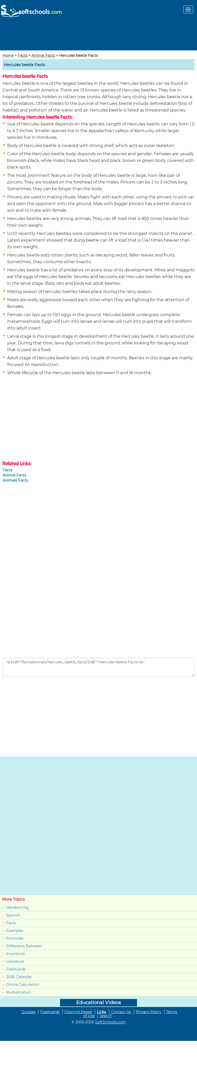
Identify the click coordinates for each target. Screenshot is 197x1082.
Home (8, 55)
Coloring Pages (78, 1012)
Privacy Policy (148, 1012)
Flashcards (15, 969)
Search (106, 1015)
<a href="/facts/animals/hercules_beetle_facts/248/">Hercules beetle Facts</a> (98, 667)
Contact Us (121, 1012)
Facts (22, 55)
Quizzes (28, 1012)
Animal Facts (43, 55)
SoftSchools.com (110, 1022)
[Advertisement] (98, 34)
